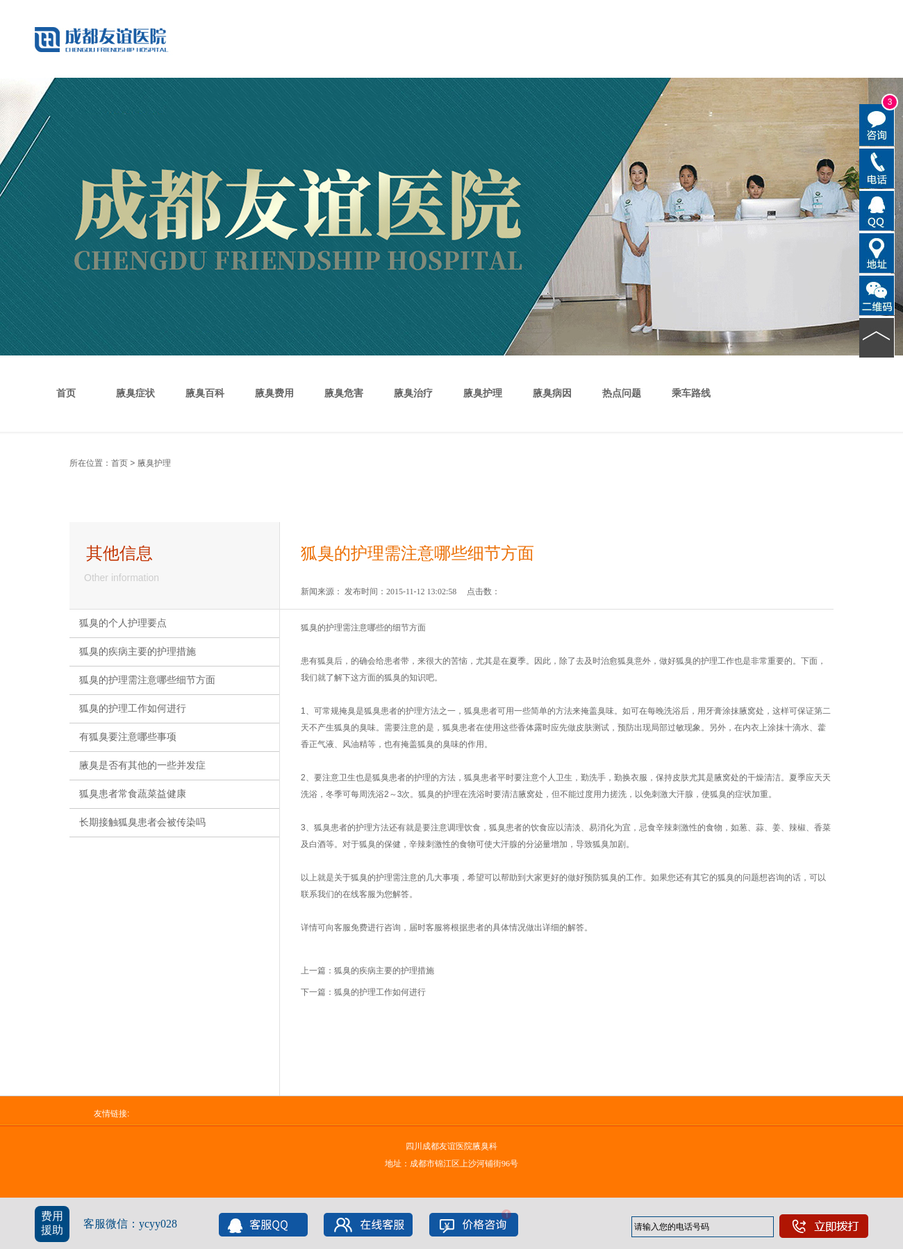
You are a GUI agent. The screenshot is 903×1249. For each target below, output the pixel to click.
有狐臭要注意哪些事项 (127, 737)
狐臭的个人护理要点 (123, 623)
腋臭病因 (552, 393)
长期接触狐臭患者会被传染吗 (142, 822)
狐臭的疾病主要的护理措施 (137, 651)
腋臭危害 (343, 393)
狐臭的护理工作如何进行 (132, 708)
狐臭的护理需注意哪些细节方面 (147, 680)
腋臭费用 (274, 393)
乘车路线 (691, 393)
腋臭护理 (482, 393)
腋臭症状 (135, 393)
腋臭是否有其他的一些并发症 (142, 765)
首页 (66, 393)
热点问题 (621, 393)
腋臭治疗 (413, 393)
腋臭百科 (204, 393)
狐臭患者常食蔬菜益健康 (132, 794)
